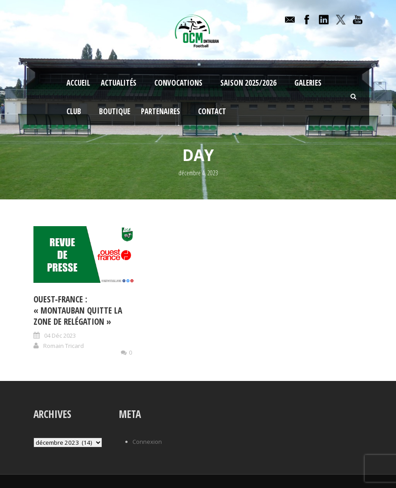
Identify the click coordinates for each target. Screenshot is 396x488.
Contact (212, 111)
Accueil (78, 83)
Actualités (118, 83)
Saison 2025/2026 (248, 83)
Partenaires (160, 111)
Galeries (308, 83)
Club (73, 111)
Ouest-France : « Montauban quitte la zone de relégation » (77, 310)
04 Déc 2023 (60, 335)
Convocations (178, 83)
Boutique (114, 111)
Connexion (147, 442)
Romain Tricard (63, 346)
